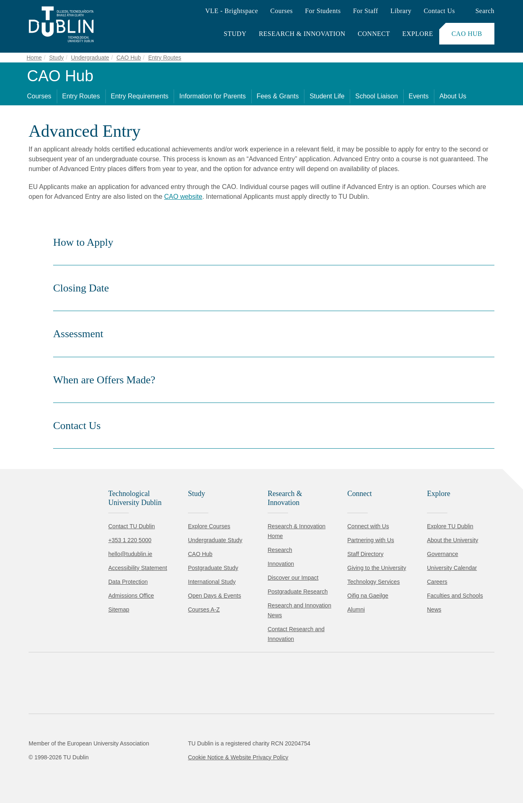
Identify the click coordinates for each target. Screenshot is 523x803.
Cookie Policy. (172, 746)
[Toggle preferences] (176, 772)
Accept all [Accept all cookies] (43, 772)
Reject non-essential (111, 772)
